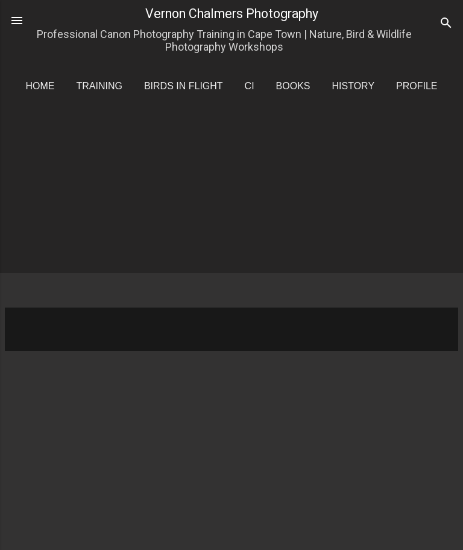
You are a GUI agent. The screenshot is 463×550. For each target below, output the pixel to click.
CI (249, 86)
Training (99, 86)
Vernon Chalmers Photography (231, 13)
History (353, 86)
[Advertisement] (234, 211)
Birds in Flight (183, 86)
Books (293, 86)
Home (39, 86)
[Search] (446, 24)
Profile (416, 86)
